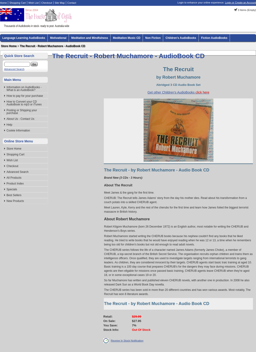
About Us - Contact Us (20, 119)
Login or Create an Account (240, 2)
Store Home (9, 46)
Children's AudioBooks (180, 38)
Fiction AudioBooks (214, 38)
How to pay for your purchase (25, 95)
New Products (15, 201)
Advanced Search (14, 69)
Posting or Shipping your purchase (22, 112)
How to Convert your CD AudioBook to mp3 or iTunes (24, 103)
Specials (12, 189)
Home (3, 2)
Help (9, 124)
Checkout (46, 2)
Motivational (58, 38)
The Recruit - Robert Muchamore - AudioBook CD (52, 46)
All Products (14, 177)
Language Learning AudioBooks (23, 38)
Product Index (15, 183)
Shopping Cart (17, 2)
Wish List (33, 2)
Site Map (60, 2)
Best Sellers (14, 195)
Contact (71, 2)
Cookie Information (18, 130)
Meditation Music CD (126, 38)
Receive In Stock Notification (127, 340)
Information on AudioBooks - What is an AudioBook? (24, 89)
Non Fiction (153, 38)
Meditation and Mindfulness (89, 38)
